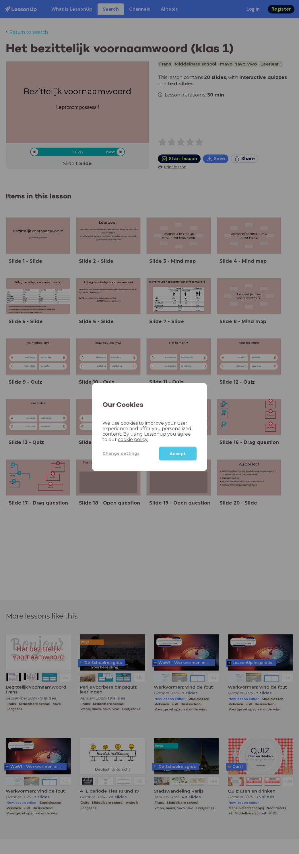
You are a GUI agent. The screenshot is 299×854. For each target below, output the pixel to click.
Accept (178, 453)
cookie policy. (133, 439)
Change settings (121, 453)
